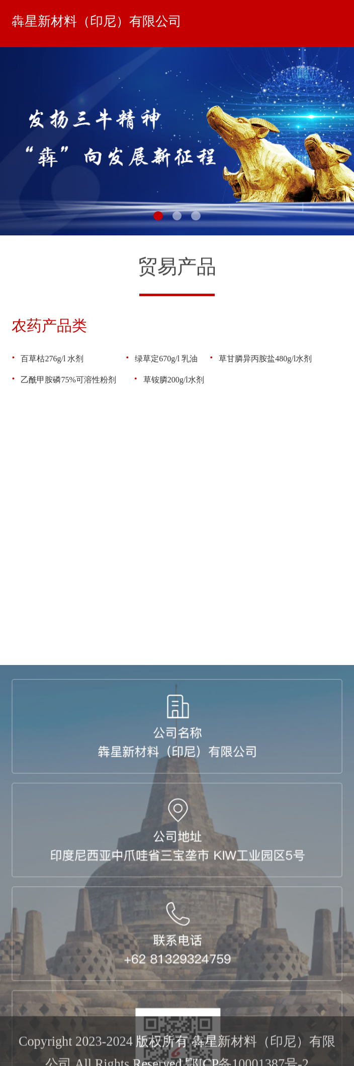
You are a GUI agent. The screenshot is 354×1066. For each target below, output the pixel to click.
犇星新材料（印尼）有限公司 (97, 21)
